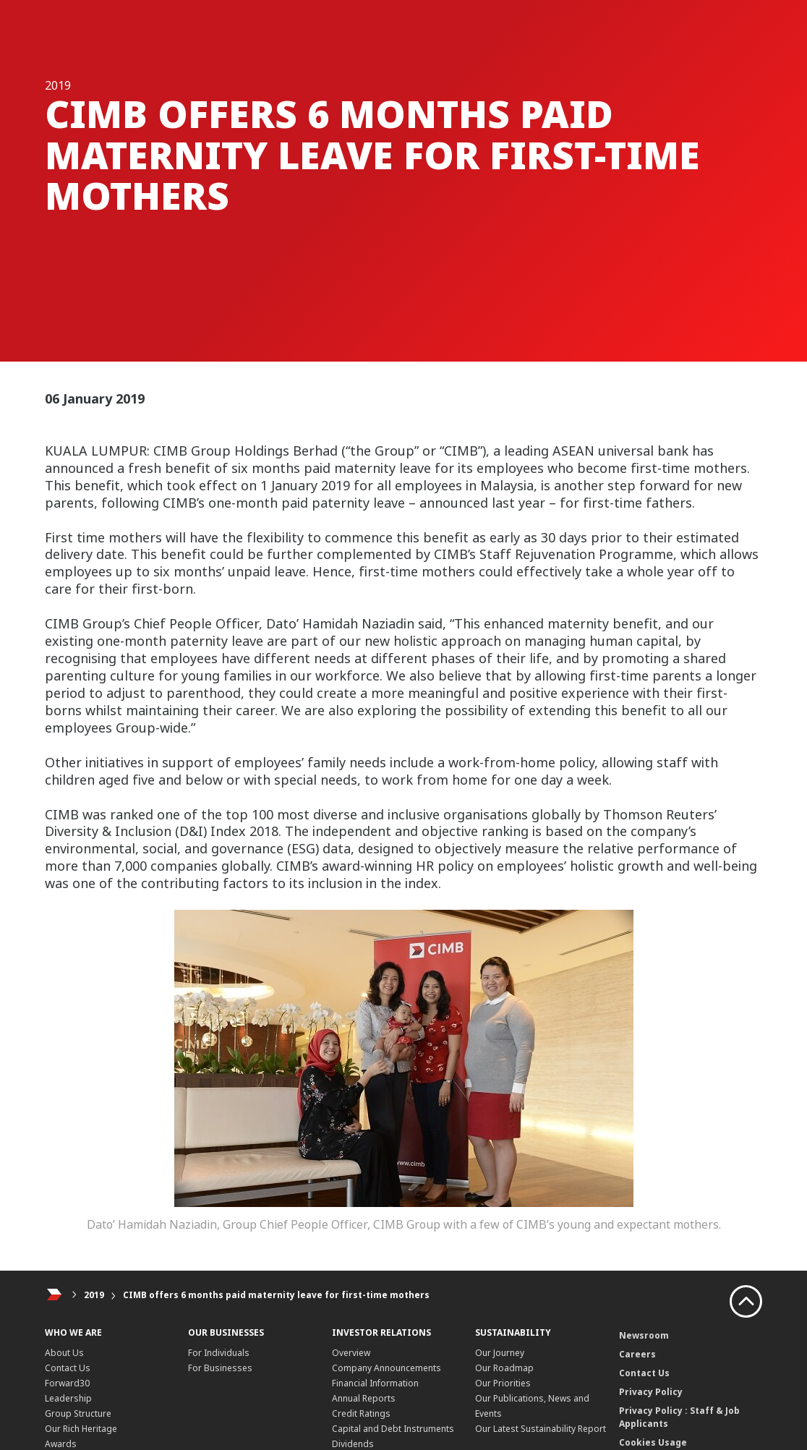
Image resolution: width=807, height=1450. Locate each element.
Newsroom (644, 1335)
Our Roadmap (504, 1368)
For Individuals (218, 1353)
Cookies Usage (653, 1442)
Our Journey (499, 1353)
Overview (351, 1353)
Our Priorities (503, 1383)
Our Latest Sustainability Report (540, 1429)
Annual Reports (364, 1398)
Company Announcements (386, 1368)
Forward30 (67, 1383)
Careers (637, 1354)
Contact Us (67, 1368)
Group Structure (78, 1413)
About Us (64, 1353)
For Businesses (220, 1368)
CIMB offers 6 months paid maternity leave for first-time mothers (276, 1295)
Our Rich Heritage (81, 1429)
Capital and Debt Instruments (393, 1429)
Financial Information (375, 1383)
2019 (94, 1295)
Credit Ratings (361, 1413)
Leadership (68, 1398)
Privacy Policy (651, 1392)
